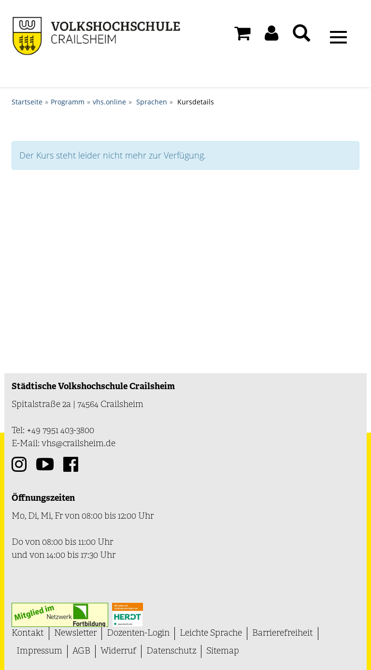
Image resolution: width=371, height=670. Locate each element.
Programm (68, 101)
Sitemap (222, 651)
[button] (271, 36)
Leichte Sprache (211, 633)
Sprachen (151, 101)
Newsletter (75, 633)
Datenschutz (171, 651)
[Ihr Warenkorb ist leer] (242, 36)
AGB (81, 651)
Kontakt (28, 633)
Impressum (39, 651)
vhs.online (109, 101)
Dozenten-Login (138, 633)
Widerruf (118, 651)
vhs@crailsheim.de (78, 444)
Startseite (27, 101)
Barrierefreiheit (282, 633)
